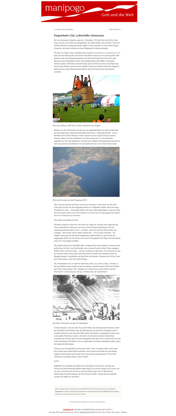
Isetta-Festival (114, 29)
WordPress (108, 409)
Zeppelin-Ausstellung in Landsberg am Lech (103, 53)
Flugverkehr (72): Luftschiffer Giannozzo (79, 35)
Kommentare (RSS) (71, 412)
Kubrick (99, 412)
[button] (5, 410)
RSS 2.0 (106, 391)
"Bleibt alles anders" (113, 412)
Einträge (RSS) (54, 412)
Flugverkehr (59, 391)
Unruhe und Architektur (64, 29)
